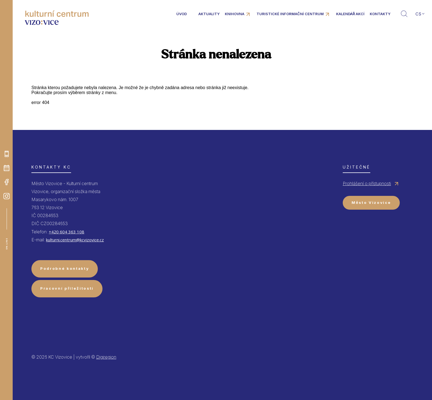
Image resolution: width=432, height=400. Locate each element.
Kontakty (380, 14)
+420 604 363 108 (66, 231)
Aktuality (209, 14)
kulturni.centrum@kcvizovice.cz (75, 239)
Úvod (181, 14)
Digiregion (106, 357)
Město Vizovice (371, 202)
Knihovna (234, 14)
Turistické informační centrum (290, 14)
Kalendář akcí (350, 14)
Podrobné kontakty (64, 268)
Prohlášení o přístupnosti (367, 183)
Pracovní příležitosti (67, 288)
